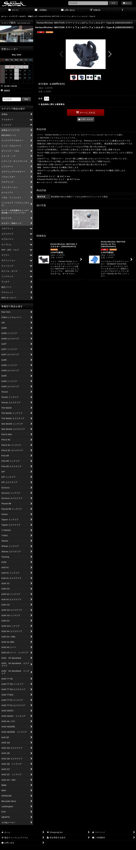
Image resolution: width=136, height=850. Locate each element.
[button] (122, 10)
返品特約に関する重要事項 (52, 104)
